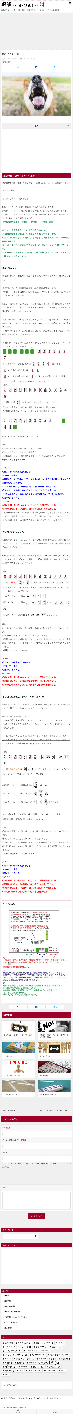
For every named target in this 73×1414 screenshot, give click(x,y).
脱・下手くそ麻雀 (9, 1385)
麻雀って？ (6, 62)
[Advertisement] (36, 30)
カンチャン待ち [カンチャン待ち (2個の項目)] (44, 1343)
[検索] (20, 1236)
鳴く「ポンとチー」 (9, 1110)
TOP (18, 1398)
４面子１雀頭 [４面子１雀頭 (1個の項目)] (51, 1370)
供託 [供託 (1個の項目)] (66, 1354)
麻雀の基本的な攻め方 (12, 1312)
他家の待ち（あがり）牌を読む (15, 1317)
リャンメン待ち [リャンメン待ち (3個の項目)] (16, 1354)
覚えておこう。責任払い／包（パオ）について (18, 1036)
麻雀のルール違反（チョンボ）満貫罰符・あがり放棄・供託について (54, 1036)
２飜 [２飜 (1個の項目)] (30, 1370)
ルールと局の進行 (45, 1056)
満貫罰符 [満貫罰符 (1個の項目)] (32, 1362)
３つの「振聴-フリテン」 (12, 1075)
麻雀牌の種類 (44, 1075)
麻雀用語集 (8, 1328)
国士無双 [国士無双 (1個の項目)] (42, 1358)
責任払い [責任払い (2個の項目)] (55, 1366)
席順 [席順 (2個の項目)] (8, 1363)
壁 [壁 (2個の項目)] (53, 1359)
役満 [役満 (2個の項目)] (20, 1363)
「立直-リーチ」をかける (48, 1094)
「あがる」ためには (10, 1094)
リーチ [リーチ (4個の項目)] (38, 1354)
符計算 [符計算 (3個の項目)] (10, 1366)
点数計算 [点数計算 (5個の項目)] (49, 1362)
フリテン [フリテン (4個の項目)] (13, 1350)
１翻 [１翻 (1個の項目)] (21, 1370)
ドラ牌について (9, 1056)
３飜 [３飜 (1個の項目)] (39, 1370)
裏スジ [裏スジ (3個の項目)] (38, 1366)
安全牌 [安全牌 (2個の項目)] (65, 1359)
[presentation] (18, 1177)
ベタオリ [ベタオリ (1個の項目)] (29, 1350)
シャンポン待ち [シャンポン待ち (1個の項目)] (10, 1346)
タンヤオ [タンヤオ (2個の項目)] (41, 1347)
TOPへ (54, 1411)
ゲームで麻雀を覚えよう (13, 1322)
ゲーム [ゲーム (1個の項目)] (61, 1343)
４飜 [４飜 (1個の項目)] (63, 1370)
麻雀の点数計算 (10, 1306)
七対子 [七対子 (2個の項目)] (55, 1355)
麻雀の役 (7, 1301)
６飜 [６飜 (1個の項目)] (7, 1374)
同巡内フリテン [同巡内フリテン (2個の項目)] (25, 1359)
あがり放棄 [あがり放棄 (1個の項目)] (9, 1343)
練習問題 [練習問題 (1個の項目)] (24, 1366)
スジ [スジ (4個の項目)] (25, 1347)
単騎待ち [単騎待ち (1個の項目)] (8, 1358)
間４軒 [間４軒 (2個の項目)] (9, 1370)
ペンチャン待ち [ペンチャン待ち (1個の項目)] (43, 1350)
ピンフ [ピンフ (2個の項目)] (56, 1347)
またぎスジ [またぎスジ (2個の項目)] (24, 1343)
